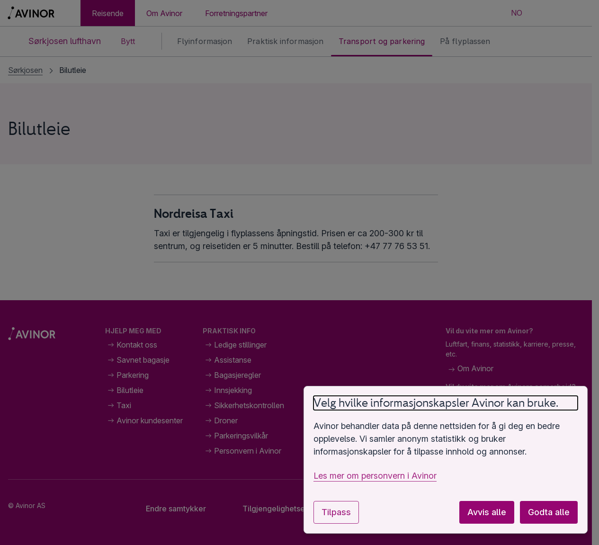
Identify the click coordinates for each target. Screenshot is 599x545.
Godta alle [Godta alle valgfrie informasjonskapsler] (549, 512)
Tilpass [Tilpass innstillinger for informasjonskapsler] (336, 512)
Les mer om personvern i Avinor (375, 476)
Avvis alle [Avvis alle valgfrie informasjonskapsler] (486, 512)
